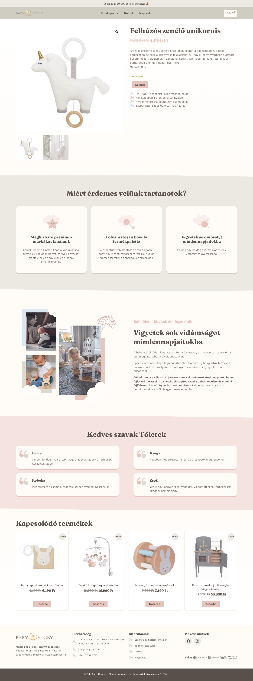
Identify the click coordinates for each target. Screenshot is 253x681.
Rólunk (129, 13)
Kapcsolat (146, 13)
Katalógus (110, 13)
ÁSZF (166, 674)
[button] (117, 32)
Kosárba (140, 84)
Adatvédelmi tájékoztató (147, 674)
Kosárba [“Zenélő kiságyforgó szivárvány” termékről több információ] (98, 604)
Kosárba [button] (42, 604)
